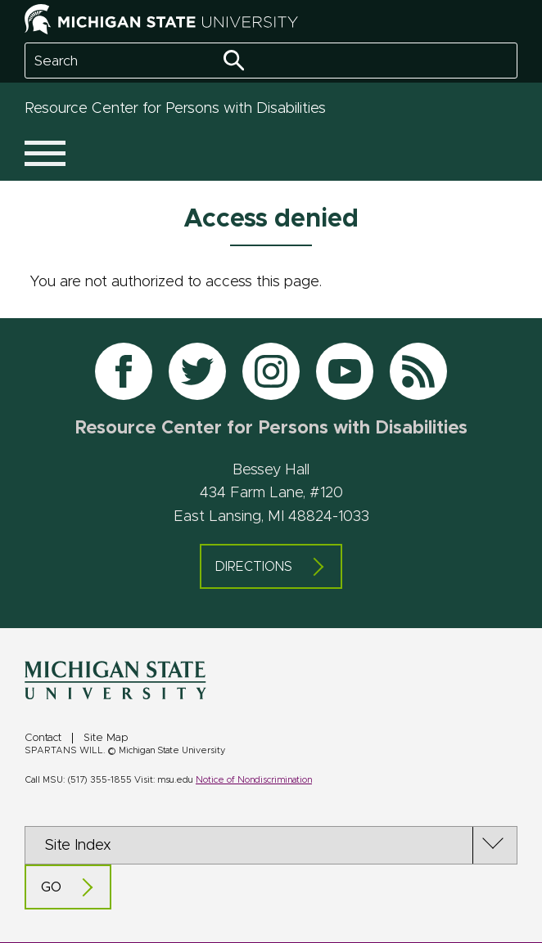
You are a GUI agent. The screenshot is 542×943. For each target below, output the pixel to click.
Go (51, 887)
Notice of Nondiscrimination (254, 779)
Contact (43, 738)
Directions (253, 566)
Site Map (106, 738)
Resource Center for (175, 108)
